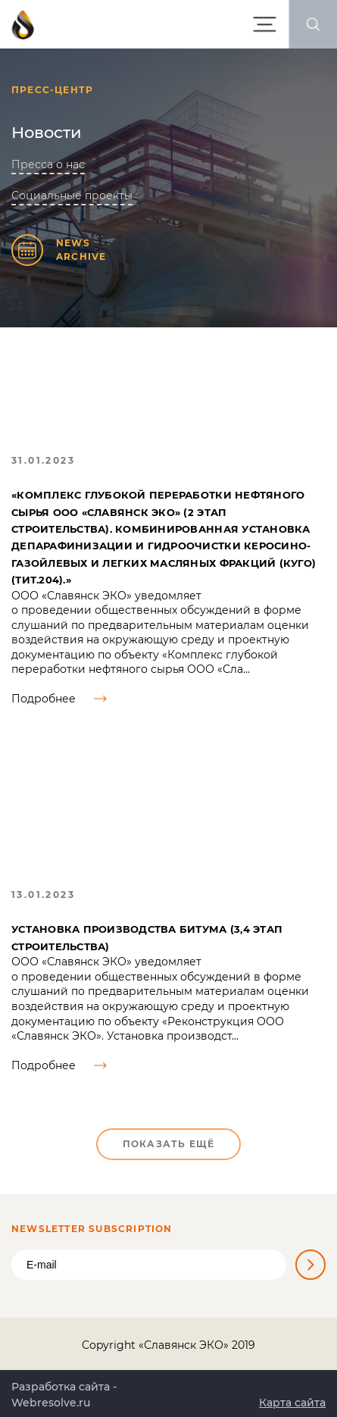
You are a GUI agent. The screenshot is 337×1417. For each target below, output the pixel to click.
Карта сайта (292, 1402)
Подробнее (59, 698)
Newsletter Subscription (92, 1228)
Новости (46, 132)
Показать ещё (168, 1144)
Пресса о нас (48, 164)
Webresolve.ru (50, 1402)
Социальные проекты (72, 195)
